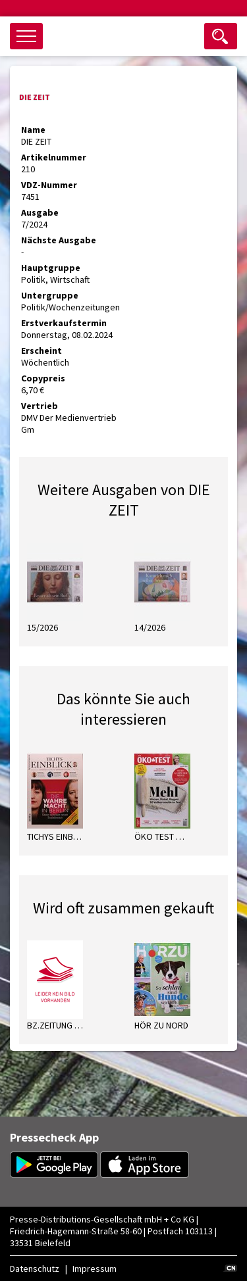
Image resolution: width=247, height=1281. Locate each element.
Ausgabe (40, 212)
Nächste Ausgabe (58, 240)
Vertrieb (39, 406)
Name (33, 129)
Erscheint (41, 350)
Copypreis (43, 378)
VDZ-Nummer (49, 185)
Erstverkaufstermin (64, 323)
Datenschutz (34, 1268)
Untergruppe (49, 295)
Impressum (94, 1268)
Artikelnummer (53, 157)
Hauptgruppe (50, 268)
